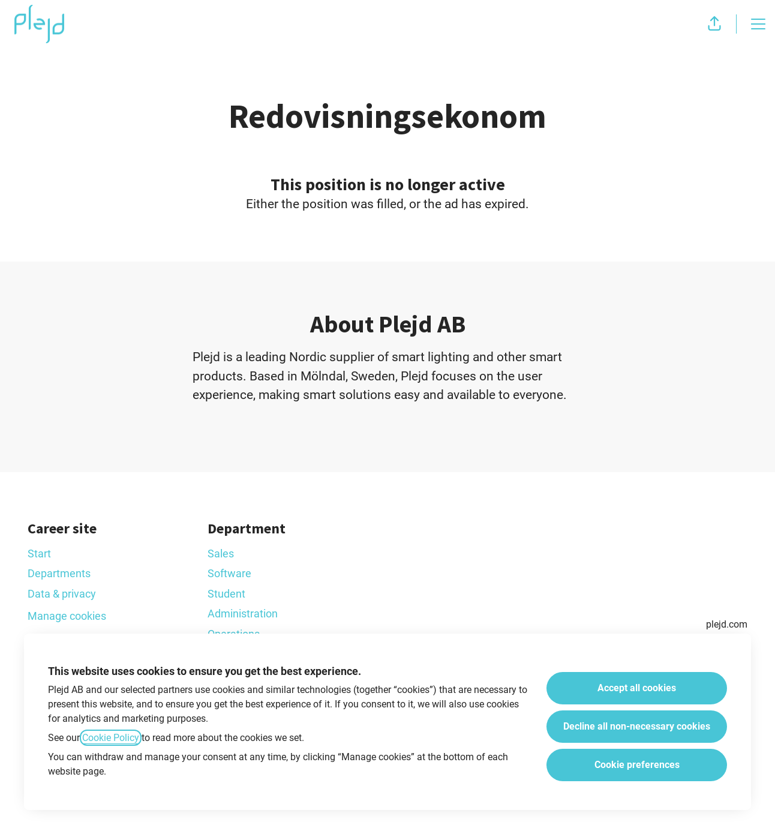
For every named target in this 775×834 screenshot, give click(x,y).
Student (226, 593)
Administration (243, 613)
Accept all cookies (636, 688)
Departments (59, 573)
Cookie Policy (110, 737)
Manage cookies (67, 616)
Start (39, 553)
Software (229, 573)
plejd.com (726, 624)
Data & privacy (62, 593)
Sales (221, 553)
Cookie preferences (637, 764)
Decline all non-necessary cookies (636, 726)
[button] (714, 24)
